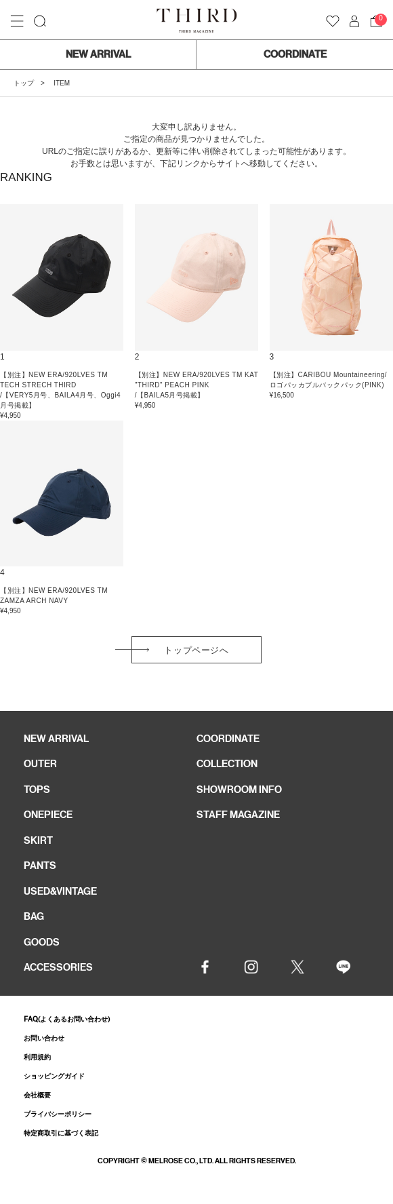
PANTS (40, 865)
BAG (34, 916)
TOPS (37, 789)
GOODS (42, 942)
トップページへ (196, 650)
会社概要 (37, 1095)
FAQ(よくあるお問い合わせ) (67, 1019)
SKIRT (38, 840)
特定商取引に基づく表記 (61, 1133)
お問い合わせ (44, 1038)
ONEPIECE (48, 815)
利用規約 (37, 1057)
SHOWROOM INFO (239, 789)
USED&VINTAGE (60, 891)
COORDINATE (295, 54)
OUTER (40, 764)
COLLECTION (226, 764)
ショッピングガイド (54, 1076)
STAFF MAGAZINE (238, 815)
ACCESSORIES (58, 967)
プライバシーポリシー (57, 1114)
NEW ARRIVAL (98, 54)
